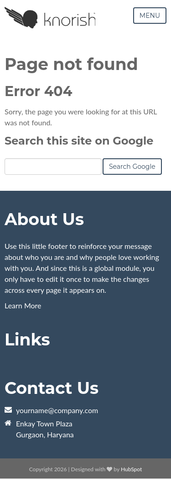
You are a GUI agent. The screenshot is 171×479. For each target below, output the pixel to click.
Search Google (132, 166)
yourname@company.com (57, 410)
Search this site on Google (79, 140)
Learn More (23, 305)
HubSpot (131, 469)
